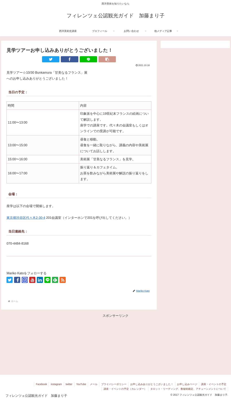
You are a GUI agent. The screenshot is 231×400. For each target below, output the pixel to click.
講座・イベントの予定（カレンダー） (125, 388)
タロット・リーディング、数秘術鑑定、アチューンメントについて (188, 388)
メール (93, 384)
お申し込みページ (187, 384)
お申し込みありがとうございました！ (151, 384)
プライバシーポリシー (114, 384)
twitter (69, 384)
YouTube (81, 384)
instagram (56, 384)
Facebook (41, 384)
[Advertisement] (115, 344)
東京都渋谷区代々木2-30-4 (25, 218)
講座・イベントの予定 (213, 384)
